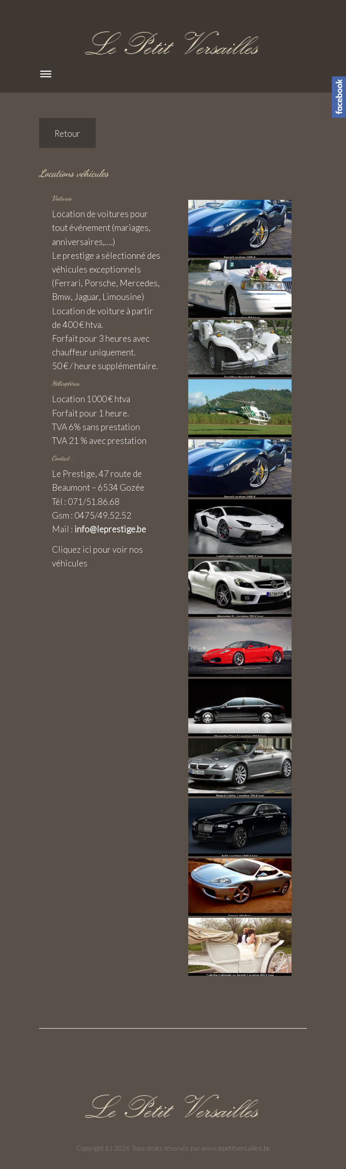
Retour (67, 133)
